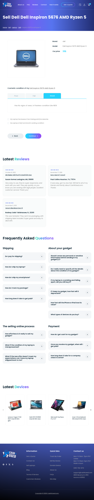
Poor (16, 96)
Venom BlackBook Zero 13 (14, 208)
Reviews (35, 3)
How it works (54, 3)
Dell (19, 27)
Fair (34, 96)
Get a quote (68, 3)
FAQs (52, 474)
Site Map (53, 479)
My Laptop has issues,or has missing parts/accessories (47, 119)
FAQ (28, 3)
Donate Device (55, 465)
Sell (9, 27)
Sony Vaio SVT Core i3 (57, 175)
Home (5, 27)
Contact (44, 3)
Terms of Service (32, 474)
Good (52, 96)
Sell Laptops (30, 465)
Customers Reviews (33, 479)
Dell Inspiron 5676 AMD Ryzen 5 (42, 88)
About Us (53, 470)
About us (21, 3)
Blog (27, 470)
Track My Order (55, 456)
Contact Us (30, 461)
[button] (90, 410)
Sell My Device (55, 461)
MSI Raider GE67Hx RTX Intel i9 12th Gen (18, 175)
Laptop (14, 27)
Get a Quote (30, 456)
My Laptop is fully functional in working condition (47, 123)
